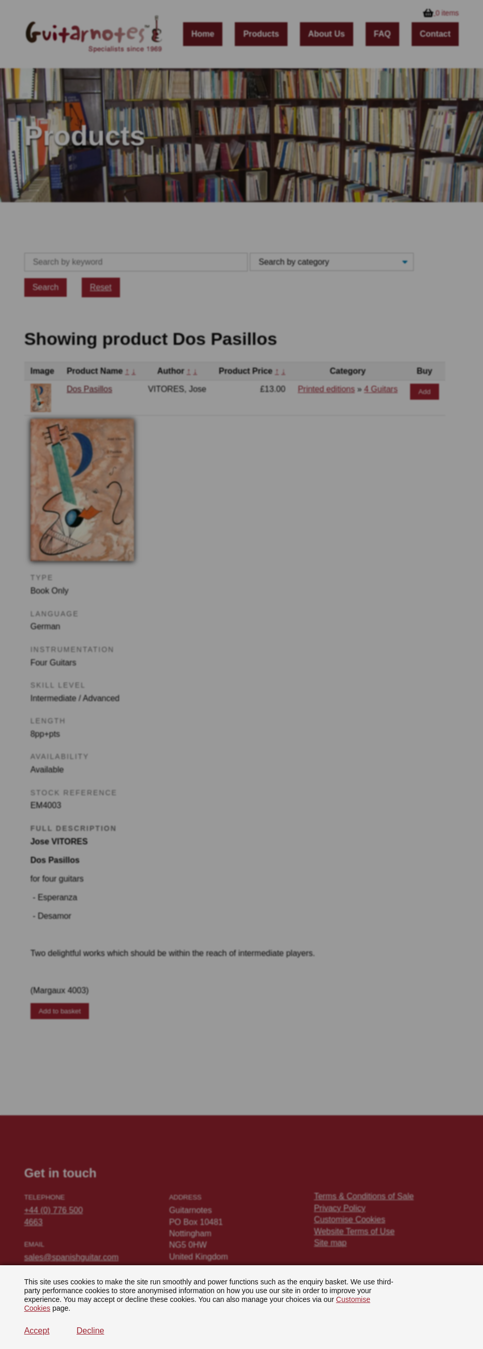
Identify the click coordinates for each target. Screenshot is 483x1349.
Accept (37, 1330)
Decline (90, 1330)
